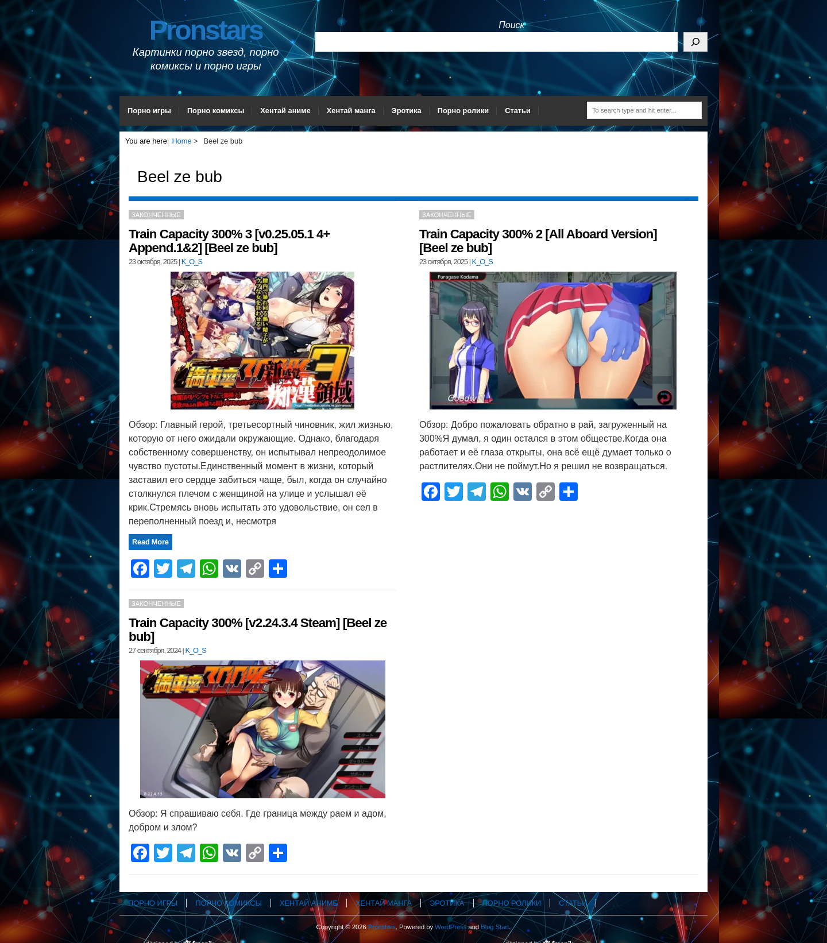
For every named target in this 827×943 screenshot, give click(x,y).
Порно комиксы (215, 110)
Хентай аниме (285, 110)
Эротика (407, 110)
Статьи (518, 110)
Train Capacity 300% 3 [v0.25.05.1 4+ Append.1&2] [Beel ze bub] (229, 241)
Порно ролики (463, 110)
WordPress (450, 926)
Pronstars (205, 30)
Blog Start (495, 926)
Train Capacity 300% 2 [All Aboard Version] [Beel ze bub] (538, 241)
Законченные (156, 214)
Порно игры (149, 110)
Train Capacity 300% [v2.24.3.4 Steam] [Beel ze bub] (258, 630)
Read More (150, 542)
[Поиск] (695, 42)
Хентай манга (351, 110)
